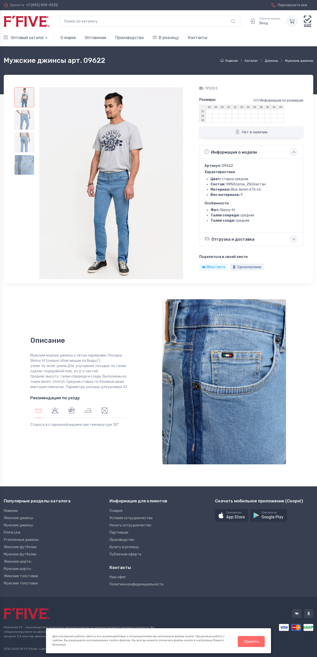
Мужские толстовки (21, 583)
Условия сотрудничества (131, 518)
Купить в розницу (124, 547)
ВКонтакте (213, 267)
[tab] (55, 411)
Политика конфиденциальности (137, 584)
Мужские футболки (20, 554)
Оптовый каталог (24, 37)
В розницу (166, 37)
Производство (129, 37)
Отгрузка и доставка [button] (229, 238)
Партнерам (119, 532)
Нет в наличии (251, 132)
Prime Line (12, 532)
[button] (231, 515)
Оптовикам (95, 37)
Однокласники (246, 267)
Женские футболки (20, 547)
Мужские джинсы (18, 525)
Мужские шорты (17, 569)
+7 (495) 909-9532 (42, 5)
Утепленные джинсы (21, 540)
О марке (68, 37)
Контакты (197, 37)
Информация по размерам (278, 100)
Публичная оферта (125, 554)
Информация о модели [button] (230, 151)
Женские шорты (17, 561)
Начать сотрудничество (130, 525)
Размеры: (207, 100)
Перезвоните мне (289, 5)
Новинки (11, 511)
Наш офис (118, 577)
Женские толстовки (21, 576)
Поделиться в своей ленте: (223, 257)
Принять (251, 641)
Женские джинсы (18, 518)
